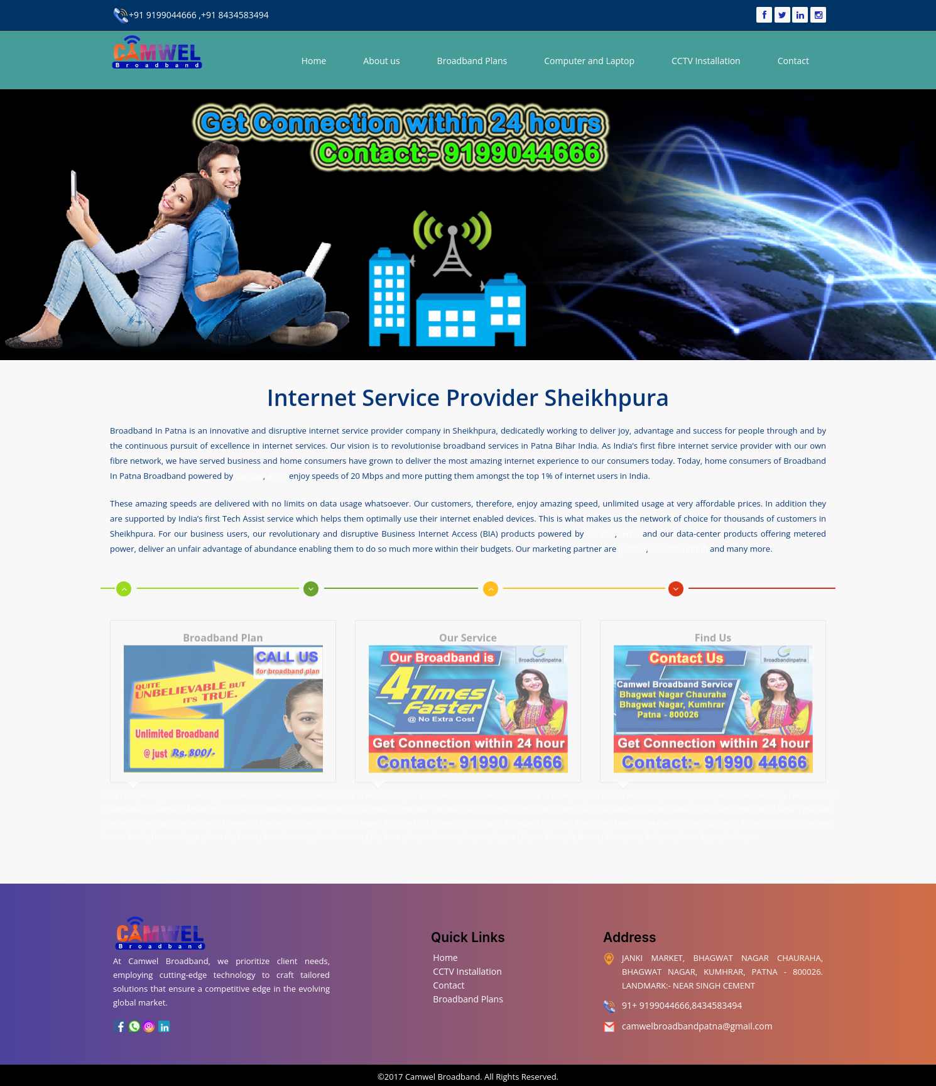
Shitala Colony (333, 784)
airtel (277, 472)
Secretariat (814, 812)
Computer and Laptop (589, 61)
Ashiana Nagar (208, 798)
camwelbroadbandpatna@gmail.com (697, 1023)
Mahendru (446, 812)
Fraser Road (574, 798)
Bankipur (279, 798)
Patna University (288, 825)
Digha (498, 798)
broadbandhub (678, 545)
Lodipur (303, 812)
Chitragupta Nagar (697, 784)
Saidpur (474, 825)
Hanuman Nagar (175, 825)
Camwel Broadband (442, 1074)
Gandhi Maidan (668, 798)
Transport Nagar (201, 784)
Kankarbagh (153, 812)
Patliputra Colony (766, 812)
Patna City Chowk (232, 825)
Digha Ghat (531, 798)
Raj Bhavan (583, 825)
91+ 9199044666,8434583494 (682, 1003)
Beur (342, 798)
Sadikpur (658, 825)
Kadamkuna (123, 798)
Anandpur (165, 798)
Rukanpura (622, 825)
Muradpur (520, 812)
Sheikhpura (740, 825)
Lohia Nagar (360, 812)
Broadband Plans (472, 61)
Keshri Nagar (776, 798)
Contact (793, 61)
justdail (632, 545)
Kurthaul (272, 812)
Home (314, 61)
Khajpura (816, 798)
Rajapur (503, 825)
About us (381, 61)
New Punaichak (341, 825)
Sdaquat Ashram (432, 825)
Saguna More (540, 825)
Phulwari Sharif (122, 825)
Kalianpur (115, 812)
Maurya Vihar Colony (632, 784)
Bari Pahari (373, 798)
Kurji (328, 812)
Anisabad (313, 798)
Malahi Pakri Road (602, 812)
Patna (110, 784)
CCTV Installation (706, 61)
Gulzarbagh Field (724, 798)
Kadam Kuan (196, 812)
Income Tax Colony (758, 784)
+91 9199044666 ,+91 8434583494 (191, 15)
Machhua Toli (404, 812)
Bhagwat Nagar (146, 784)
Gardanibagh (619, 798)
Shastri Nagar (697, 825)
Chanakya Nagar (571, 784)
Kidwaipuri (237, 812)
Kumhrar (244, 784)
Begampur (413, 798)
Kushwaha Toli (285, 784)
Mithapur (555, 812)
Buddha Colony (459, 798)
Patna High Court (709, 812)
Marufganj (484, 812)
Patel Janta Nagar (386, 784)
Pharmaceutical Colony (506, 784)
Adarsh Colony (814, 784)
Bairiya (247, 798)
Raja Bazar (385, 825)
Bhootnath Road (442, 784)
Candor (249, 472)
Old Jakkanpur (656, 812)
